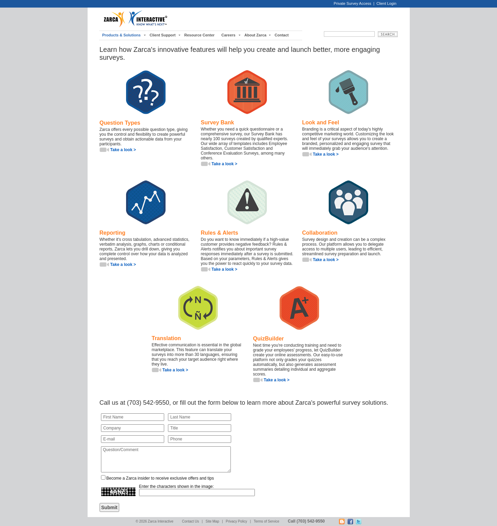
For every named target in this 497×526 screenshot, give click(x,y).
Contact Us (190, 521)
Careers (229, 35)
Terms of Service (266, 521)
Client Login (386, 3)
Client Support (163, 35)
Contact (282, 35)
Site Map (212, 521)
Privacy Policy (236, 521)
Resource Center (199, 35)
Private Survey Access (352, 3)
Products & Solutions (121, 35)
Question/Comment (166, 459)
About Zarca (256, 35)
